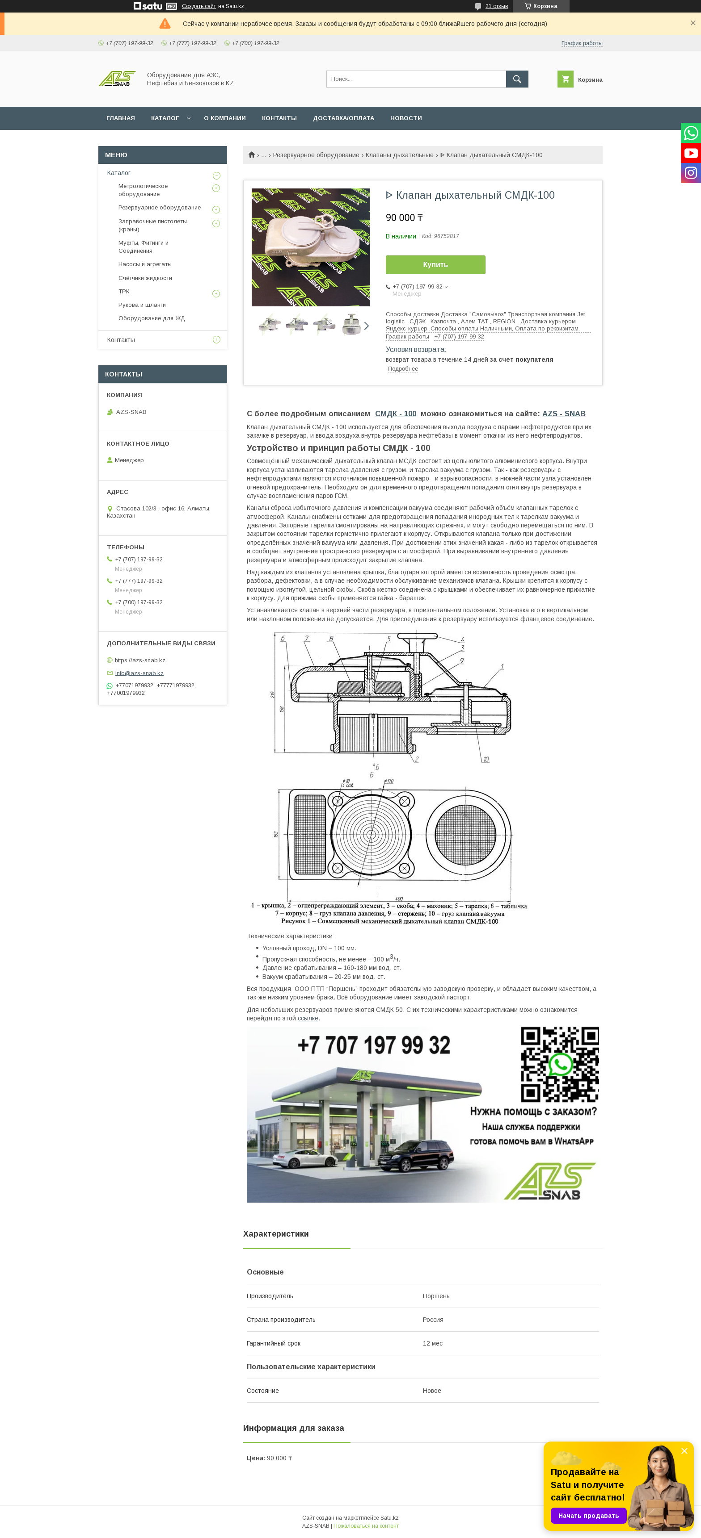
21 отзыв (497, 6)
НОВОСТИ (406, 118)
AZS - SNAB (564, 414)
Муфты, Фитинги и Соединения (143, 246)
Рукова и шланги (142, 304)
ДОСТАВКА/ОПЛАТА (343, 118)
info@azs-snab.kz (139, 672)
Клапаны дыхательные (400, 155)
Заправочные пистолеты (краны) (152, 225)
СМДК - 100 (395, 414)
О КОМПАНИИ (225, 118)
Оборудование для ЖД (151, 318)
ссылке (308, 1018)
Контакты (121, 339)
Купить (435, 264)
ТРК (123, 291)
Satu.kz (389, 1518)
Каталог (119, 172)
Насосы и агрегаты (145, 264)
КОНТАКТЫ (279, 118)
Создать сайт (199, 6)
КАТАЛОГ (165, 118)
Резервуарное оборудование (316, 155)
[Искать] (517, 79)
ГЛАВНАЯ (120, 118)
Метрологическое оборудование (143, 190)
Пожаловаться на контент (366, 1526)
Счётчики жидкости (145, 278)
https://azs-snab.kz (140, 660)
